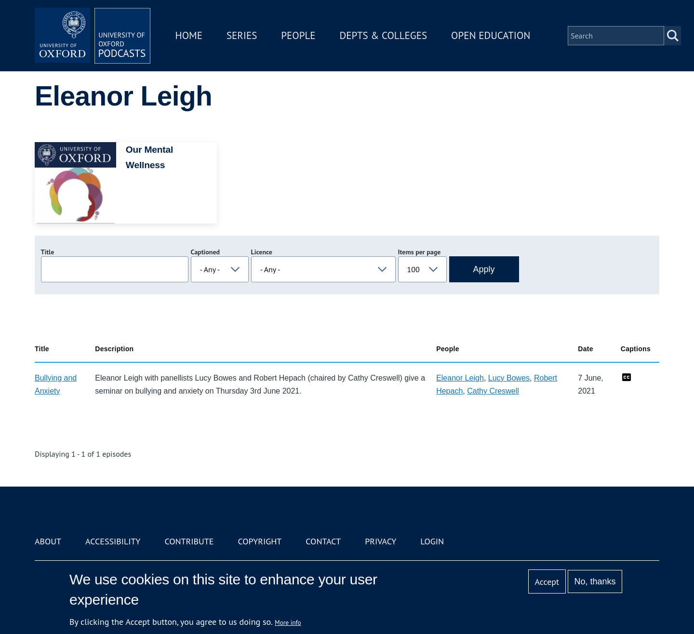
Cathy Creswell (493, 391)
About (48, 541)
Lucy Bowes (509, 378)
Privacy (380, 541)
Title (47, 252)
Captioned (205, 252)
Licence (261, 252)
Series (242, 35)
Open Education (490, 35)
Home (188, 35)
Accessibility (112, 541)
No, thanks (594, 581)
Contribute (189, 541)
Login (432, 541)
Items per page (419, 252)
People (298, 35)
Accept (546, 581)
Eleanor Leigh (460, 378)
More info (288, 622)
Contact (323, 541)
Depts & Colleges (383, 35)
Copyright (259, 541)
